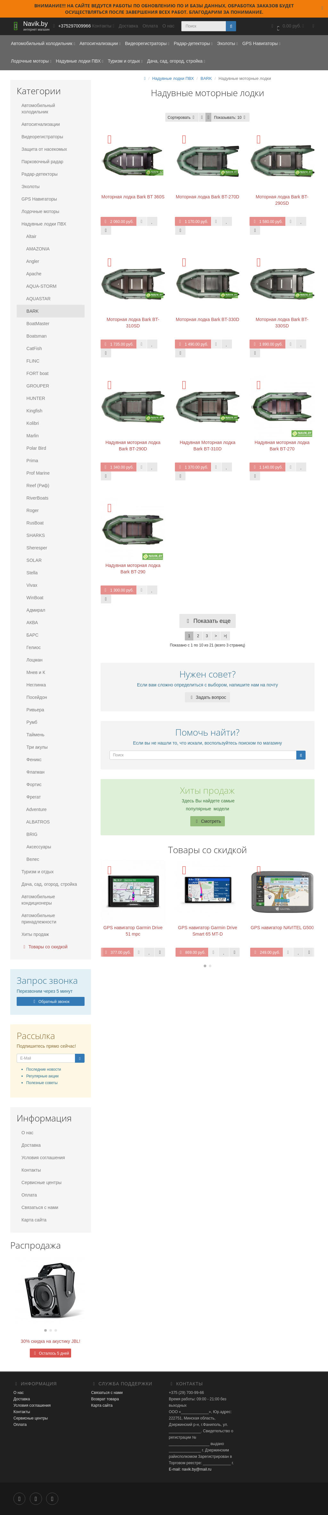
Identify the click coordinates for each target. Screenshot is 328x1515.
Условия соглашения (43, 1157)
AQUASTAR (36, 298)
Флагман (33, 772)
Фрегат (31, 797)
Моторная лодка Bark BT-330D (207, 319)
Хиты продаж (35, 934)
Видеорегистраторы (147, 43)
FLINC (30, 360)
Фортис (31, 784)
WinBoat (32, 597)
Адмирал (33, 610)
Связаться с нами (39, 1207)
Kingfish (31, 410)
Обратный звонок (51, 1001)
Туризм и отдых (125, 61)
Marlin (30, 435)
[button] (287, 26)
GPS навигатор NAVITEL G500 (282, 927)
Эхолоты (227, 43)
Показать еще (207, 621)
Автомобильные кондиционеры (38, 900)
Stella (29, 572)
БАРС (29, 635)
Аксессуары (36, 846)
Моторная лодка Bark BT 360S (132, 196)
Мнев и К (33, 672)
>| (225, 636)
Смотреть (207, 821)
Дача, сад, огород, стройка (176, 61)
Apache (31, 273)
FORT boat (34, 373)
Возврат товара (105, 1399)
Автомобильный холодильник (43, 43)
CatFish (31, 348)
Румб (29, 722)
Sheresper (34, 547)
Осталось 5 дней (50, 1353)
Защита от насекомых (44, 149)
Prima (29, 460)
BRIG (29, 834)
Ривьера (32, 709)
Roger (30, 510)
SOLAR (31, 560)
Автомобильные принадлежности (38, 918)
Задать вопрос (207, 697)
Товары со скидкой (44, 946)
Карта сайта (33, 1219)
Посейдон (34, 697)
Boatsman (34, 336)
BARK (30, 311)
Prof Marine (35, 473)
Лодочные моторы (31, 61)
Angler (30, 261)
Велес (30, 859)
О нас (168, 25)
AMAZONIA (35, 248)
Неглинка (33, 684)
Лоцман (32, 659)
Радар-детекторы (193, 43)
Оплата (150, 25)
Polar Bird (33, 448)
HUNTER (33, 398)
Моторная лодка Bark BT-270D (207, 196)
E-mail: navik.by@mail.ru (190, 1469)
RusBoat (32, 522)
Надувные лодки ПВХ (79, 61)
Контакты (31, 1170)
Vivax (29, 585)
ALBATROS (35, 821)
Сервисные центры (41, 1182)
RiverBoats (34, 498)
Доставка (128, 25)
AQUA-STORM (38, 286)
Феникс (31, 759)
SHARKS (33, 535)
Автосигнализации (99, 43)
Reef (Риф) (35, 485)
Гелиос (31, 647)
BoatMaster (35, 323)
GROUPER (35, 385)
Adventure (34, 809)
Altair (29, 236)
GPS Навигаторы (261, 43)
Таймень (33, 734)
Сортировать (182, 117)
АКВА (29, 622)
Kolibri (30, 423)
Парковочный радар (42, 161)
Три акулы (34, 747)
